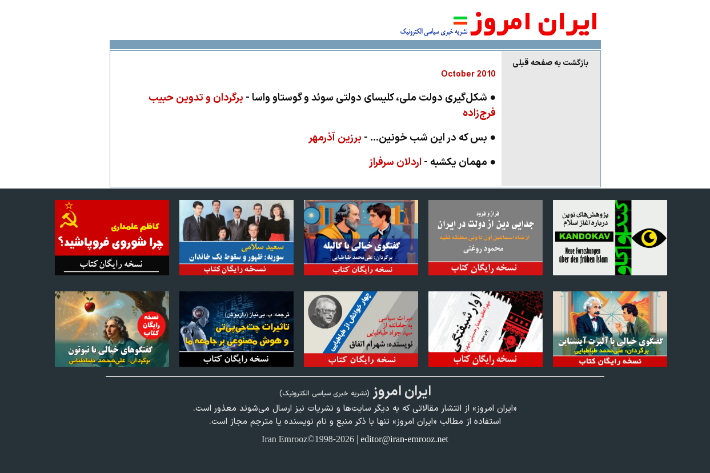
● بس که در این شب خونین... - (402, 138)
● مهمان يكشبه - (432, 162)
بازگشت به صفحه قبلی (550, 63)
